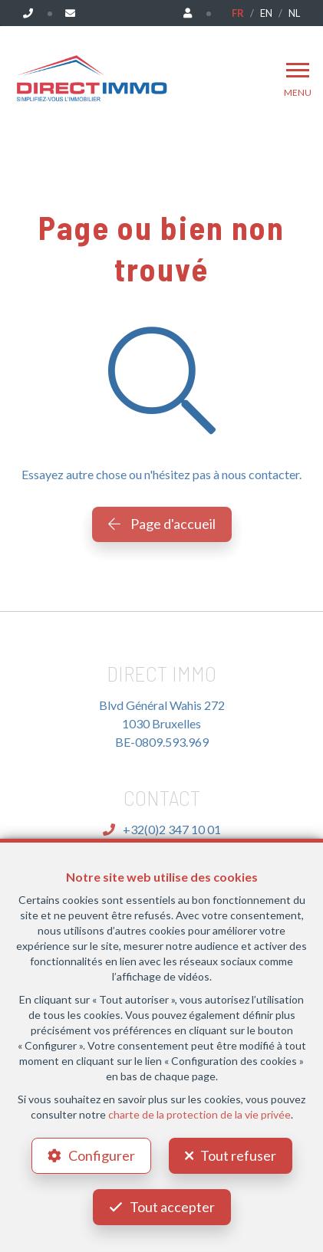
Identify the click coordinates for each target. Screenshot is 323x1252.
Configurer (101, 1155)
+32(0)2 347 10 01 (162, 829)
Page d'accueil (162, 523)
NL (294, 13)
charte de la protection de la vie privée (199, 1114)
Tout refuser (238, 1155)
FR (238, 13)
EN (266, 13)
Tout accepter (172, 1206)
